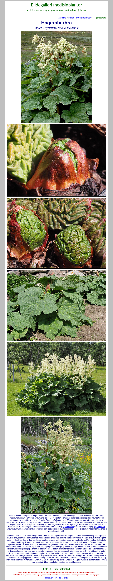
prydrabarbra (68, 527)
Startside (62, 17)
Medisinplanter (83, 17)
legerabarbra (99, 527)
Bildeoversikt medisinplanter (56, 578)
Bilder (71, 17)
